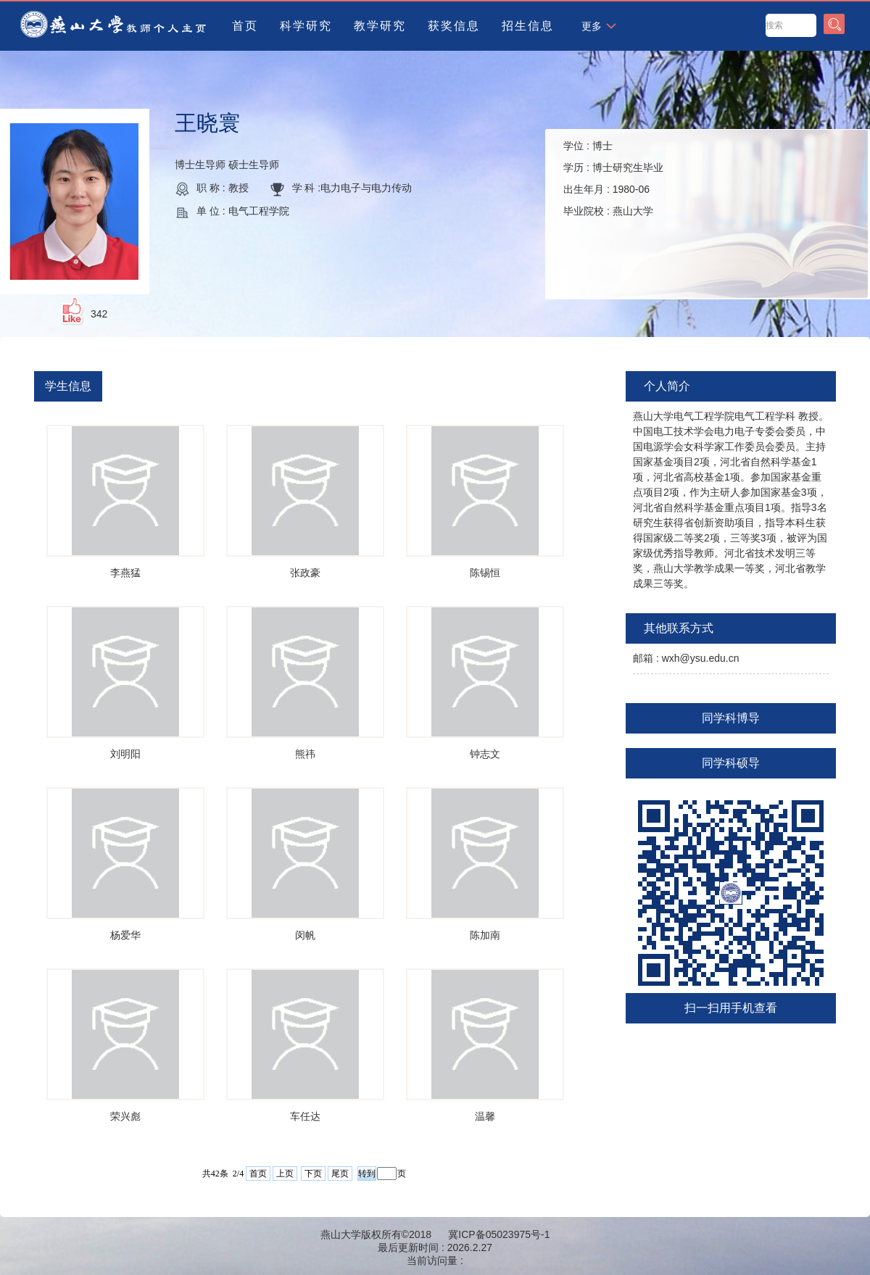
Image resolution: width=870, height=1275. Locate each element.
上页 (285, 1173)
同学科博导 (731, 718)
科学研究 (306, 26)
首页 (245, 26)
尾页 (340, 1173)
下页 (313, 1173)
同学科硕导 (731, 763)
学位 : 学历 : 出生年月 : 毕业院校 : (613, 178)
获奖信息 (454, 26)
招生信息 (528, 26)
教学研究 (380, 26)
